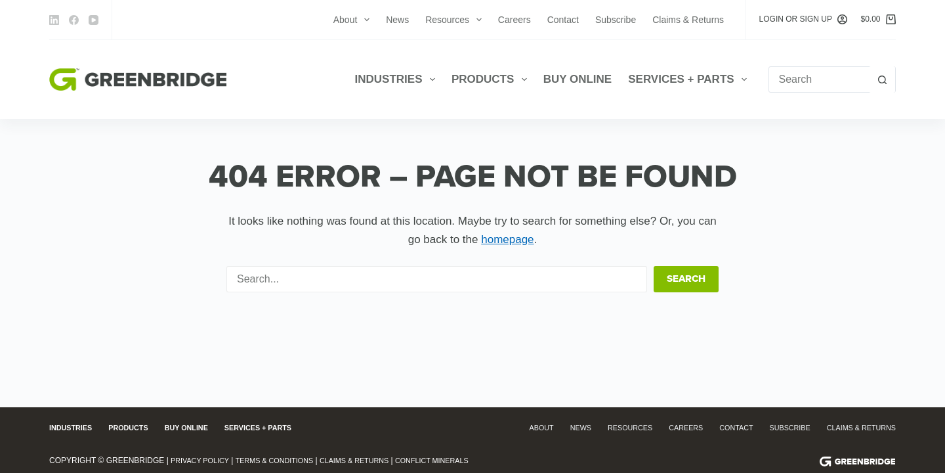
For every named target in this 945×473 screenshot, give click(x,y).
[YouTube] (93, 20)
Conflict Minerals (458, 460)
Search (686, 278)
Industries (397, 79)
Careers (514, 19)
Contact (563, 19)
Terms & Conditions (285, 460)
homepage (507, 239)
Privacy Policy (203, 460)
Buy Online (577, 79)
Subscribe (615, 19)
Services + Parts (690, 79)
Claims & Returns (688, 19)
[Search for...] (819, 79)
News (397, 19)
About (354, 20)
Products (492, 79)
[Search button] (882, 79)
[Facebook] (74, 20)
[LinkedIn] (54, 20)
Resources (456, 20)
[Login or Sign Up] (803, 19)
